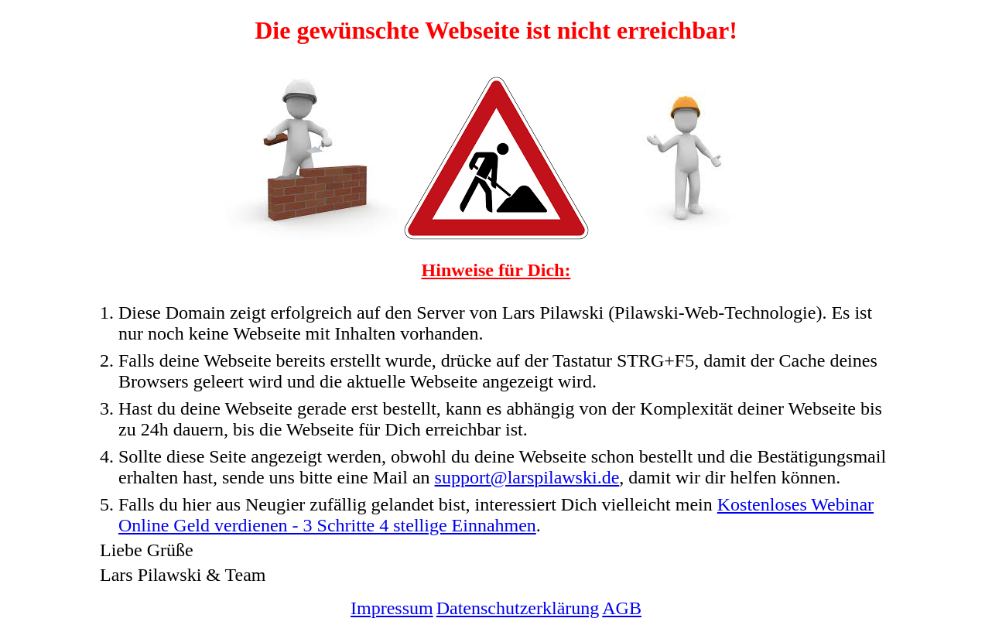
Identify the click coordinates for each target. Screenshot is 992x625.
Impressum (392, 608)
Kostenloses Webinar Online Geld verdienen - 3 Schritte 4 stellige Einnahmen (496, 514)
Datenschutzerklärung (518, 608)
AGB (621, 608)
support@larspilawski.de (527, 477)
